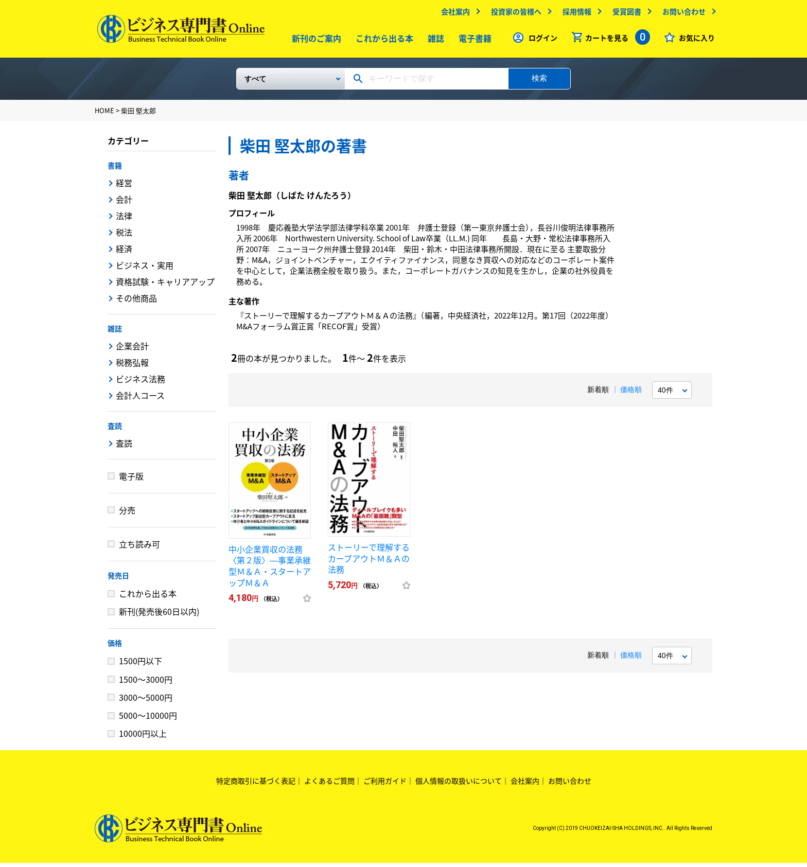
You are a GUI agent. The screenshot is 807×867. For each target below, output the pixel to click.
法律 (124, 219)
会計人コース (140, 399)
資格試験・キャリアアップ (165, 285)
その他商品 (136, 302)
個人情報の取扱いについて (458, 785)
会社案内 (452, 14)
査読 (115, 429)
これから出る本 (382, 40)
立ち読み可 (139, 548)
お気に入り (694, 40)
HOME (104, 114)
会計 (124, 203)
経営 (124, 186)
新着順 (598, 394)
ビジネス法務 (140, 382)
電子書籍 (473, 40)
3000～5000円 (145, 701)
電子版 (131, 480)
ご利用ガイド (385, 785)
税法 (124, 236)
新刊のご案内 (314, 40)
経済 (124, 252)
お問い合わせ (681, 14)
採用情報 (574, 14)
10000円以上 (143, 737)
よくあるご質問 (329, 785)
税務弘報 (132, 366)
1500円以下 (140, 665)
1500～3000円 (145, 683)
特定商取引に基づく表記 (255, 785)
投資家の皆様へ (513, 14)
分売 (127, 514)
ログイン (540, 40)
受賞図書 (624, 14)
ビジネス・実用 (144, 269)
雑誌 (434, 40)
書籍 (115, 169)
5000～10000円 (148, 719)
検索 (539, 82)
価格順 (631, 394)
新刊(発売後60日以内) (159, 615)
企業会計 (132, 350)
